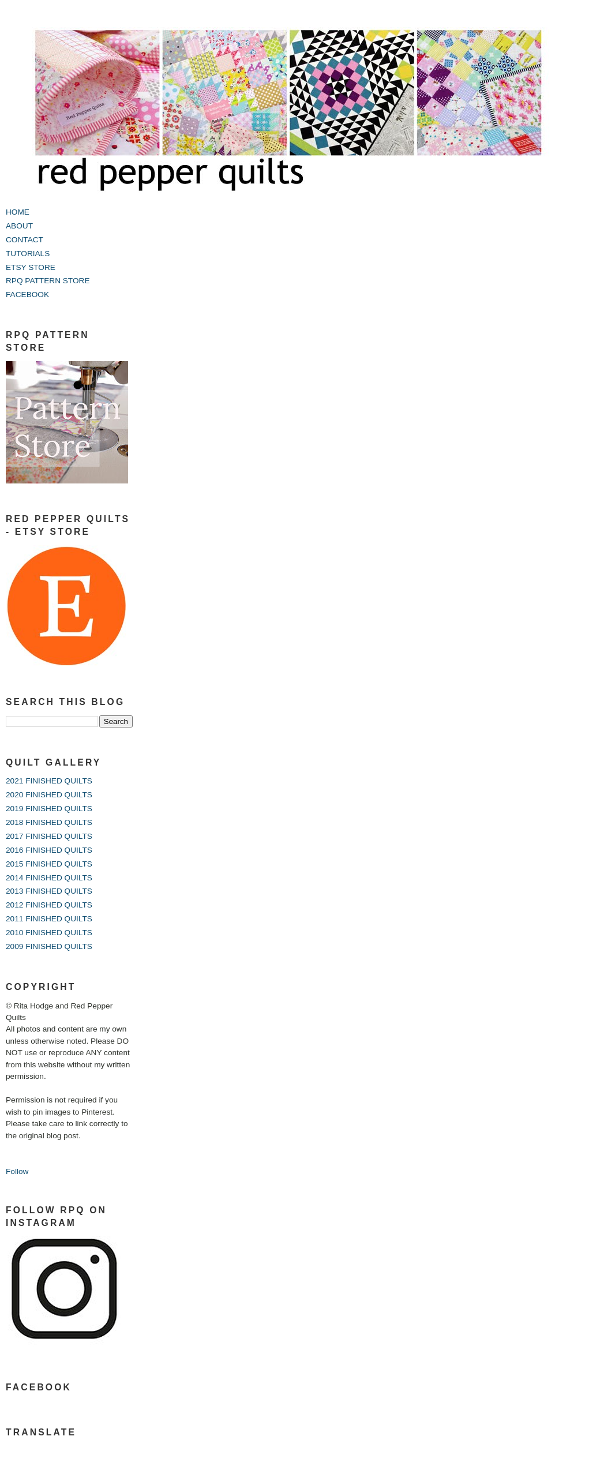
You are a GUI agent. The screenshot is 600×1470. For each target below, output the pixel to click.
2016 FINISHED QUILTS (49, 850)
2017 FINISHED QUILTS (49, 836)
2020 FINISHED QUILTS (49, 794)
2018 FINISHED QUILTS (49, 822)
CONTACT (24, 239)
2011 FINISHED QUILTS (49, 918)
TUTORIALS (28, 253)
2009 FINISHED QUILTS (49, 946)
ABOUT (19, 226)
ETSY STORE (30, 267)
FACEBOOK (27, 294)
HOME (17, 212)
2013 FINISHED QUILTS (49, 891)
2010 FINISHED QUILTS (49, 932)
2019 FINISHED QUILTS (49, 808)
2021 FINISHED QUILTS (49, 781)
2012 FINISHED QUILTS (49, 905)
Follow (17, 1171)
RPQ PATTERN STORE (48, 280)
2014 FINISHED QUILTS (49, 877)
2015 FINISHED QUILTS (49, 864)
